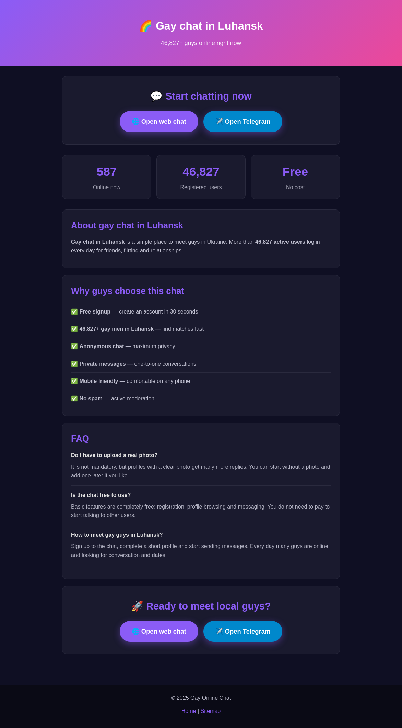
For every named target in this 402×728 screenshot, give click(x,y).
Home (188, 711)
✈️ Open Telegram (243, 121)
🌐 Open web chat (159, 121)
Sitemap (211, 711)
